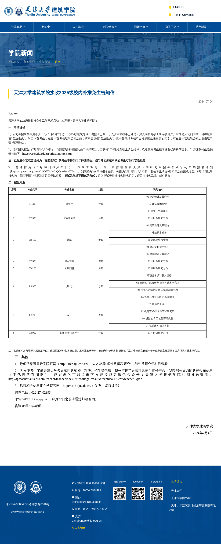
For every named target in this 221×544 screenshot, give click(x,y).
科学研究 (108, 26)
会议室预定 (79, 527)
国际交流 (139, 26)
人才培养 (78, 26)
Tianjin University (183, 14)
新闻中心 (47, 26)
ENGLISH (179, 7)
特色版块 (201, 26)
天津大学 (176, 490)
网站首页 (14, 61)
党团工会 (170, 26)
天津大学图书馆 (181, 498)
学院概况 (16, 26)
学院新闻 (44, 61)
